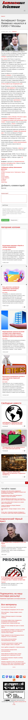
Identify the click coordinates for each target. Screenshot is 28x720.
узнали (5, 59)
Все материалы (9, 604)
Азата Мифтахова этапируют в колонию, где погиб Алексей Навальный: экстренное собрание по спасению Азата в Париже (13, 631)
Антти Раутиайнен (6, 249)
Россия (3, 173)
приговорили (17, 100)
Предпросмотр (14, 220)
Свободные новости (11, 403)
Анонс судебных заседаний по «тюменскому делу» (13, 647)
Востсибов (4, 292)
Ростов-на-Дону (5, 176)
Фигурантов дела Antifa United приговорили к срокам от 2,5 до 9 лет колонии (11, 496)
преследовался (11, 88)
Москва (3, 175)
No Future (3, 180)
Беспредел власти (9, 172)
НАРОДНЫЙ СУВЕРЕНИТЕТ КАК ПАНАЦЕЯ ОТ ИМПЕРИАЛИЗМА (12, 423)
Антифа (3, 172)
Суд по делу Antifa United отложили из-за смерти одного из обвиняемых (12, 503)
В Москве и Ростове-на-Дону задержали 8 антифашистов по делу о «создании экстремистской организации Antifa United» (13, 492)
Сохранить (5, 220)
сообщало (8, 75)
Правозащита (18, 172)
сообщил (3, 56)
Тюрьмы (23, 172)
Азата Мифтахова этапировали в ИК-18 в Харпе (13, 543)
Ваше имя (3, 188)
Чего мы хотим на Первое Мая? (8, 607)
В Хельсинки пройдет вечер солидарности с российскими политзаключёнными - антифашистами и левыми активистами (14, 578)
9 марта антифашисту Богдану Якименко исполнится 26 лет (10, 506)
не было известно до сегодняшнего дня (11, 83)
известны (20, 148)
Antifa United (4, 182)
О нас (14, 704)
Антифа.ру (3, 179)
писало (13, 123)
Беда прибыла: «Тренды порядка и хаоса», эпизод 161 (13, 509)
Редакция (14, 31)
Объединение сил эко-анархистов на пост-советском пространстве (13, 447)
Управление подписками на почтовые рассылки (12, 598)
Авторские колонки (10, 227)
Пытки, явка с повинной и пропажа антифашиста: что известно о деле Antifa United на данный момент (13, 513)
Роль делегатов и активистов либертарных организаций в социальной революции (10, 288)
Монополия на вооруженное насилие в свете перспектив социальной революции (13, 378)
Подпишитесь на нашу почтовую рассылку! (11, 594)
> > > (14, 667)
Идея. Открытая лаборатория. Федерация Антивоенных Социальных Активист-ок (13, 473)
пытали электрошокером (19, 142)
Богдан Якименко (5, 177)
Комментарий (5, 193)
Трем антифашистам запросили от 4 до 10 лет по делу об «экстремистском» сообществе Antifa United (13, 499)
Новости (3, 16)
